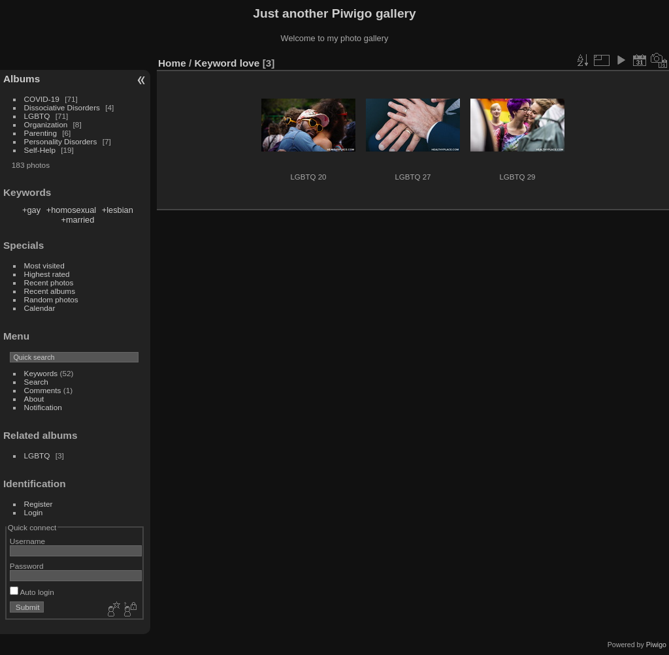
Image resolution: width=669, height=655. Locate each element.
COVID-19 (41, 99)
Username (27, 541)
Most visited (44, 265)
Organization (46, 124)
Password (27, 566)
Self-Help (40, 150)
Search (36, 381)
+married (77, 220)
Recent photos (49, 282)
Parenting (40, 133)
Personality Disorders (60, 141)
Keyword (216, 63)
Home (172, 63)
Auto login (32, 592)
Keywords (41, 373)
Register (38, 504)
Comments (42, 390)
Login (33, 512)
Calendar (40, 308)
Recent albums (49, 291)
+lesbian (117, 210)
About (34, 398)
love (250, 63)
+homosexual (71, 210)
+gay (31, 210)
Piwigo (656, 644)
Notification (43, 407)
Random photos (51, 299)
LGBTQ (37, 116)
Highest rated (47, 274)
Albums (21, 78)
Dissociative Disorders (62, 107)
